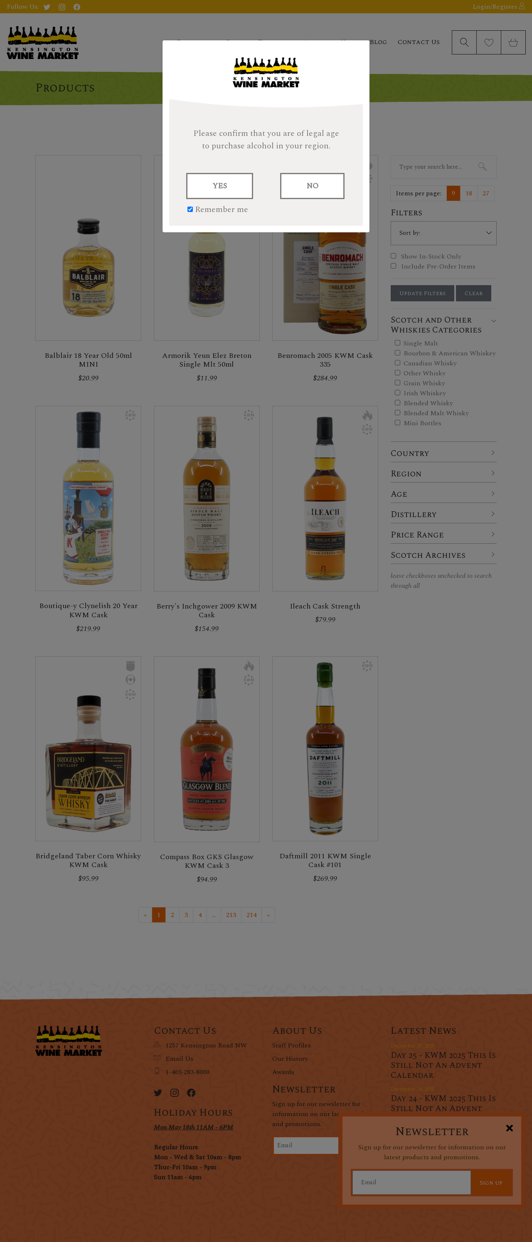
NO (312, 186)
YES (219, 186)
